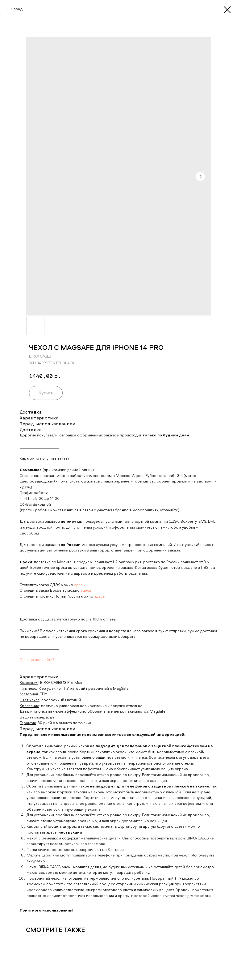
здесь (79, 584)
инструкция (70, 832)
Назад (17, 8)
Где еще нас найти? (37, 659)
